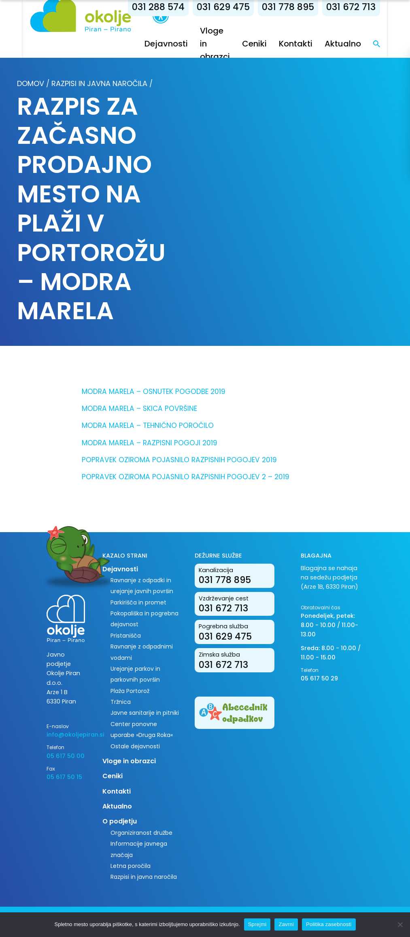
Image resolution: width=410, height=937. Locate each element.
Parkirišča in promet (138, 602)
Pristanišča (125, 636)
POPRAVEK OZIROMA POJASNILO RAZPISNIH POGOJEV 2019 (179, 460)
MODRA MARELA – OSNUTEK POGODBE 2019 (153, 391)
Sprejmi (257, 924)
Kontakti (309, 43)
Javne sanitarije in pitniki (144, 713)
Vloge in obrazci (129, 761)
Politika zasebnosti (328, 924)
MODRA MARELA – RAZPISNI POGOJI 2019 (149, 443)
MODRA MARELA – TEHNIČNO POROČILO (148, 425)
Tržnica (120, 702)
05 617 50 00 (66, 756)
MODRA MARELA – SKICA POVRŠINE (139, 408)
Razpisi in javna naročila (99, 83)
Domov (30, 83)
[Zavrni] (400, 924)
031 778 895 (301, 7)
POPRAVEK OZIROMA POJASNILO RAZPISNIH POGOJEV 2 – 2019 (185, 477)
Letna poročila (130, 866)
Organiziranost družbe (141, 833)
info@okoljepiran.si (68, 735)
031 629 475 (236, 7)
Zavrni (286, 924)
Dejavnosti (179, 43)
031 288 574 (171, 7)
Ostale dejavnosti (135, 746)
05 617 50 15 (64, 777)
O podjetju (119, 821)
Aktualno (356, 43)
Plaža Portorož (129, 691)
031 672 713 (364, 7)
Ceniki (267, 43)
